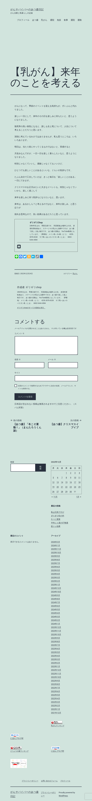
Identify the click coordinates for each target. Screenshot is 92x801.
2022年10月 (56, 677)
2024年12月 (56, 588)
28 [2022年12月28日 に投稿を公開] (62, 492)
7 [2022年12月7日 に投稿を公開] (62, 477)
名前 (17, 359)
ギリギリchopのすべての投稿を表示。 (31, 308)
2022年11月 (56, 673)
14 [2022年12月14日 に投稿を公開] (62, 482)
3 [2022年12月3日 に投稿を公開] (75, 473)
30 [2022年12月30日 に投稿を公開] (71, 492)
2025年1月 (55, 584)
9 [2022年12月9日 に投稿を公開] (70, 477)
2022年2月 (55, 705)
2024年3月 (55, 617)
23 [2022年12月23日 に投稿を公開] (71, 487)
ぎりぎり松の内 (57, 516)
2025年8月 (55, 560)
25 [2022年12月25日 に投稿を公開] (79, 487)
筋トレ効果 (55, 526)
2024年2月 (55, 620)
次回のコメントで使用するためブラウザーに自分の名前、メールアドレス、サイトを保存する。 (47, 387)
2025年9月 (55, 556)
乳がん (44, 20)
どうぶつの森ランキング (19, 751)
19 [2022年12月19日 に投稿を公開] (53, 487)
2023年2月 (55, 663)
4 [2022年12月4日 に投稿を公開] (79, 473)
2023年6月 (55, 648)
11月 (54, 497)
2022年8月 (55, 684)
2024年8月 (55, 599)
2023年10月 (56, 634)
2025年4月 (55, 574)
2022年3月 (55, 702)
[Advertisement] (46, 47)
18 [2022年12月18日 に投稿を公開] (79, 482)
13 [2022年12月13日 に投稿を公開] (58, 482)
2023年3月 (55, 659)
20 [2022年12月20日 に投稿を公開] (58, 487)
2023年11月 (56, 631)
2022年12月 (56, 670)
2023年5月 (55, 652)
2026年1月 (55, 545)
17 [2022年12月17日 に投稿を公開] (75, 482)
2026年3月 (55, 542)
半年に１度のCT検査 (59, 523)
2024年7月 (55, 602)
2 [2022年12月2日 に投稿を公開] (70, 473)
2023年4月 (55, 656)
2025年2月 (55, 581)
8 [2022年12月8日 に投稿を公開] (66, 477)
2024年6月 (55, 606)
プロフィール (23, 20)
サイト (17, 373)
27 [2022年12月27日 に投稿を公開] (58, 492)
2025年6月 (55, 567)
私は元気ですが (57, 512)
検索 (12, 462)
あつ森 (35, 20)
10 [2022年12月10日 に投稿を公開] (75, 477)
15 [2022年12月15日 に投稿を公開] (66, 482)
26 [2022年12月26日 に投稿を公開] (53, 492)
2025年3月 (55, 577)
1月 (79, 497)
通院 (52, 20)
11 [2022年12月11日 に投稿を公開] (79, 477)
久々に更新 (55, 519)
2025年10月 (56, 552)
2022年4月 (55, 698)
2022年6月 (55, 691)
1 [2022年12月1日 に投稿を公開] (66, 473)
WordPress (63, 796)
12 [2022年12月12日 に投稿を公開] (53, 482)
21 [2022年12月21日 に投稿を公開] (62, 487)
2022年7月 (55, 688)
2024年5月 (55, 609)
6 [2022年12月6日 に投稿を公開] (57, 477)
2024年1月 (55, 624)
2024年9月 (55, 595)
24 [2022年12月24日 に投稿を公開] (75, 487)
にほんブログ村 (16, 738)
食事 (66, 20)
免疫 (59, 20)
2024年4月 (55, 613)
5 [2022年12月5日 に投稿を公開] (53, 477)
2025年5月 (55, 570)
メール (52, 359)
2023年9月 (55, 638)
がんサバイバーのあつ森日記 (27, 9)
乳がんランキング (57, 726)
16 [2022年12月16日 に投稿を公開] (71, 482)
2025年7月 (55, 563)
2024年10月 (56, 592)
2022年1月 (55, 709)
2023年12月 (56, 627)
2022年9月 (55, 681)
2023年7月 (55, 645)
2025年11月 (56, 549)
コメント (19, 333)
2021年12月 (56, 713)
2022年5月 (55, 695)
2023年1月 (55, 666)
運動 (80, 20)
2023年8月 (55, 641)
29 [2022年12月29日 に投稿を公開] (66, 492)
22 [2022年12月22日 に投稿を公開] (66, 487)
